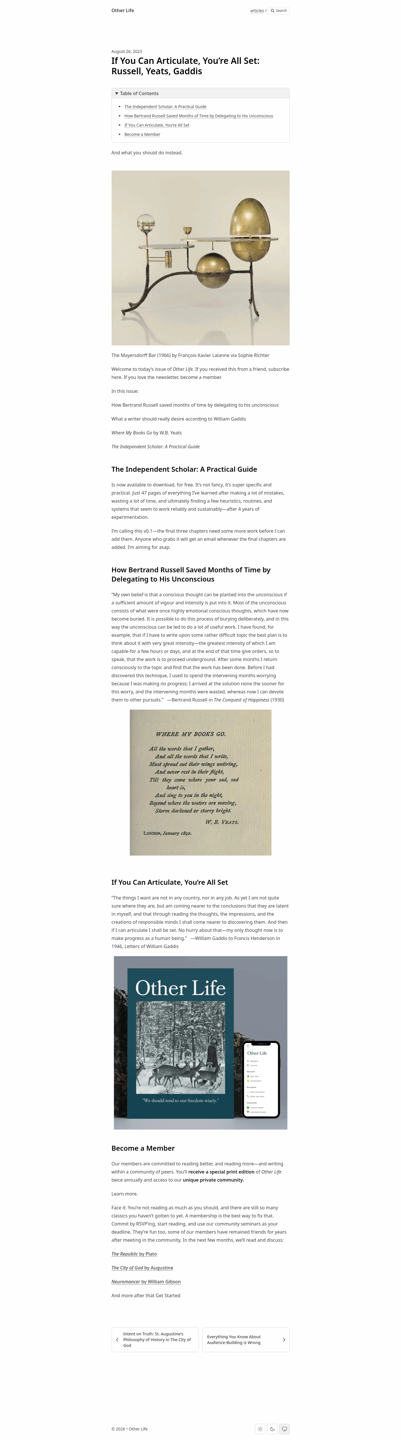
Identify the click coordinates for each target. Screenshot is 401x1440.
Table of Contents (139, 93)
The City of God (127, 1268)
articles (257, 10)
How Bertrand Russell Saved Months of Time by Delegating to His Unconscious (199, 116)
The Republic (125, 1254)
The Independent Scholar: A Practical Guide (166, 106)
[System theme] (284, 1429)
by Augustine (158, 1268)
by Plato (147, 1254)
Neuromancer (126, 1281)
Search (278, 10)
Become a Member (142, 134)
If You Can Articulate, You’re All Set (157, 125)
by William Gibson (160, 1281)
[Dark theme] (272, 1429)
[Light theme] (260, 1429)
